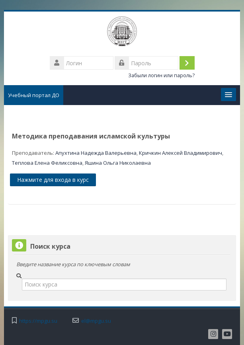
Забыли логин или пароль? (161, 75)
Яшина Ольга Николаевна (118, 162)
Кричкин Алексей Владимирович (180, 152)
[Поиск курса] (124, 284)
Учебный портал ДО (33, 95)
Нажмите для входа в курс (53, 179)
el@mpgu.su (96, 321)
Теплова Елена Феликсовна (47, 162)
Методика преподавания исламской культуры (91, 136)
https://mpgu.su (38, 321)
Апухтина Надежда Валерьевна (96, 152)
